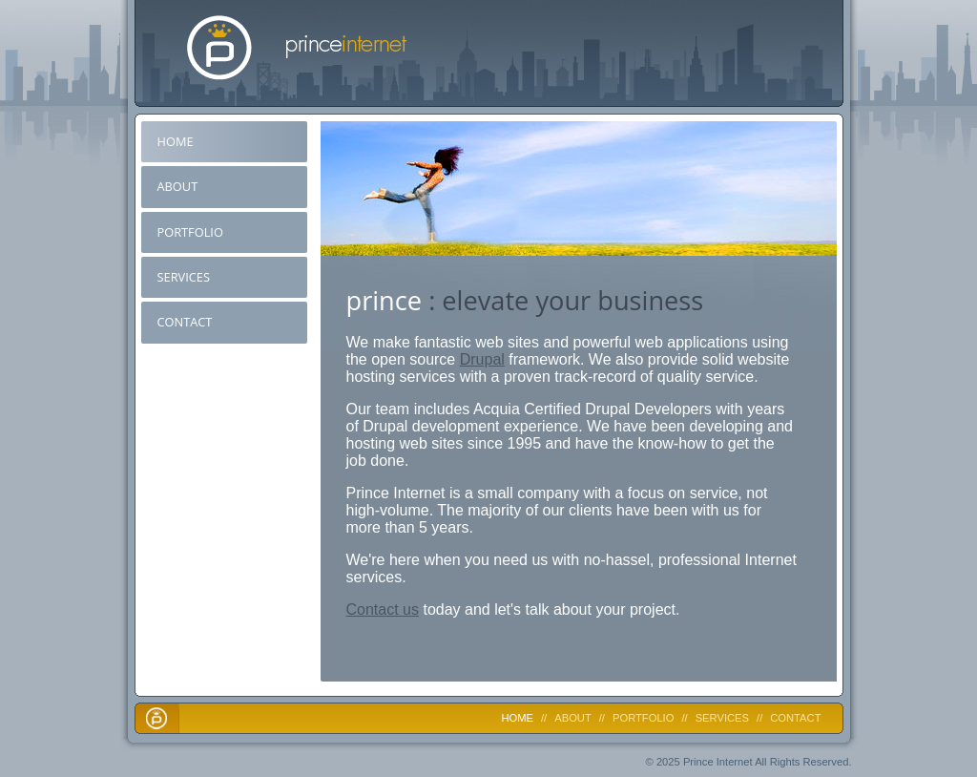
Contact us (382, 609)
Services (183, 276)
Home (175, 141)
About (177, 186)
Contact (185, 321)
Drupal (482, 359)
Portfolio (190, 232)
